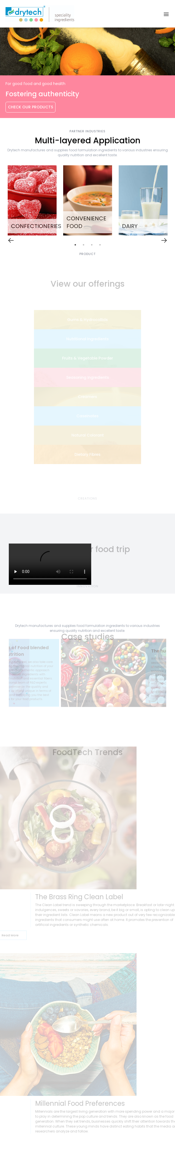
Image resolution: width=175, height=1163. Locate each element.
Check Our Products (30, 107)
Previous (4, 674)
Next (170, 674)
